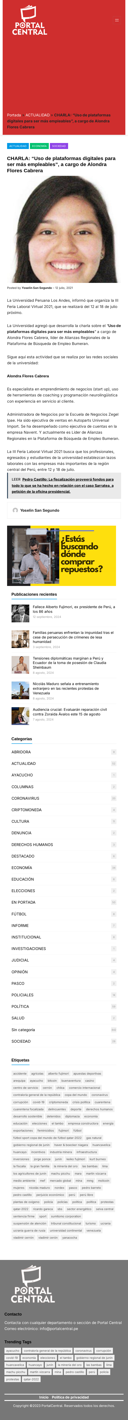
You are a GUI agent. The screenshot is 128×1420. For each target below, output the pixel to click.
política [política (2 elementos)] (91, 1202)
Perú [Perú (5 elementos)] (72, 1195)
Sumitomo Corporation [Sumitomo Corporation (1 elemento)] (66, 1216)
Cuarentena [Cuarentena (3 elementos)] (102, 1102)
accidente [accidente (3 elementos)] (20, 1073)
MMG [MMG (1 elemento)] (90, 1180)
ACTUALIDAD (38, 115)
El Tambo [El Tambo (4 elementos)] (57, 1123)
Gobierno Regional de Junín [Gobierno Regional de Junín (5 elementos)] (31, 1145)
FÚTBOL (19, 914)
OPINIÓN (20, 972)
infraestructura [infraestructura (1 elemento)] (87, 1152)
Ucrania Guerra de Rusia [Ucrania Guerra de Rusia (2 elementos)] (29, 1230)
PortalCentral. (52, 1406)
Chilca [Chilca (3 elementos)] (60, 1087)
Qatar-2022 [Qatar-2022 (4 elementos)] (20, 1209)
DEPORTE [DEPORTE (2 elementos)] (76, 1109)
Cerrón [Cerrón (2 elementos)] (47, 1087)
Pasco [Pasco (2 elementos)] (73, 1187)
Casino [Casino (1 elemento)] (89, 1080)
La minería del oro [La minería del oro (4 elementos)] (66, 1166)
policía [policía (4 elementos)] (48, 1202)
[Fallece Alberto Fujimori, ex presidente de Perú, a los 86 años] (20, 614)
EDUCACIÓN (23, 879)
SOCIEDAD (59, 146)
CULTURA (20, 821)
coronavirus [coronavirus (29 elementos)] (100, 1095)
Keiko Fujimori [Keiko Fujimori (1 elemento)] (76, 1159)
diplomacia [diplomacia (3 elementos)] (72, 1116)
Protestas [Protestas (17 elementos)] (107, 1202)
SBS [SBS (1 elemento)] (59, 1209)
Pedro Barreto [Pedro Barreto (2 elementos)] (91, 1187)
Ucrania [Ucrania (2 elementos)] (105, 1223)
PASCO (18, 983)
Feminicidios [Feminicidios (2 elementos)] (45, 1130)
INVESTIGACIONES (29, 948)
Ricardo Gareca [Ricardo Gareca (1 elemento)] (43, 1209)
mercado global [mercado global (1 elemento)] (60, 1180)
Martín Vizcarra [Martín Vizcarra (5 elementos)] (96, 1173)
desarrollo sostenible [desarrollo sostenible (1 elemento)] (27, 1116)
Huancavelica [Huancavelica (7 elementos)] (101, 1145)
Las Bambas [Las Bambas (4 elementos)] (90, 1166)
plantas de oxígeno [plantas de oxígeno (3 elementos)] (26, 1202)
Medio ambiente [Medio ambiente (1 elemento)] (24, 1180)
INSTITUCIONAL (26, 937)
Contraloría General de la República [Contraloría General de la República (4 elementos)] (36, 1095)
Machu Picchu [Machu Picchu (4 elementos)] (60, 1173)
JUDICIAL (20, 960)
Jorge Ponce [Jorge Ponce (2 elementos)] (42, 1159)
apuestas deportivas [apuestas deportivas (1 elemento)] (87, 1073)
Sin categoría (23, 1030)
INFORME (20, 925)
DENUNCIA (22, 833)
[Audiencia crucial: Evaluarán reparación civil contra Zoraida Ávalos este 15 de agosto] (20, 716)
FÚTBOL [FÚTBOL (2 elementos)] (77, 1130)
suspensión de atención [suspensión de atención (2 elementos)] (29, 1223)
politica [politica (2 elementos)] (77, 1202)
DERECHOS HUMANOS (32, 844)
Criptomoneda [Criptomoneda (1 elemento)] (58, 1102)
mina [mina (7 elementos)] (79, 1180)
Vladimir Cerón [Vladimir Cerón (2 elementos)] (48, 1237)
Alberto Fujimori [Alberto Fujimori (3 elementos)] (58, 1073)
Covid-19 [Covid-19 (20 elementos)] (38, 1102)
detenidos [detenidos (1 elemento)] (54, 1116)
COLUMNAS (22, 787)
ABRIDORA (21, 752)
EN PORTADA (23, 902)
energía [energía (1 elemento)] (108, 1123)
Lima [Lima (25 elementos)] (105, 1166)
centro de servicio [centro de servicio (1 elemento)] (25, 1087)
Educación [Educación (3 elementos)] (20, 1123)
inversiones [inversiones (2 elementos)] (21, 1159)
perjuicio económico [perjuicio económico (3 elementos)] (50, 1195)
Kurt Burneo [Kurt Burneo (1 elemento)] (98, 1159)
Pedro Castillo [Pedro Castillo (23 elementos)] (22, 1195)
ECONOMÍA (39, 146)
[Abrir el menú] (117, 20)
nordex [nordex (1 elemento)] (59, 1187)
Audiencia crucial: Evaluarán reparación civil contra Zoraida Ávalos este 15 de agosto (70, 711)
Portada (14, 115)
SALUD (18, 1018)
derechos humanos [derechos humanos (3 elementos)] (99, 1109)
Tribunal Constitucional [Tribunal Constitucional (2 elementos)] (66, 1223)
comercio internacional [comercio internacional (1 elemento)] (84, 1087)
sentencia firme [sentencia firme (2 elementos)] (24, 1216)
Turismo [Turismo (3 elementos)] (91, 1223)
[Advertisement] (64, 74)
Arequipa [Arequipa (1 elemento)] (19, 1080)
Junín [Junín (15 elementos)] (58, 1159)
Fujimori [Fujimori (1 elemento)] (64, 1130)
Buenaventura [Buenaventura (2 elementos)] (71, 1080)
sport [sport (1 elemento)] (42, 1216)
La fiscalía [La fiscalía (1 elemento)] (19, 1166)
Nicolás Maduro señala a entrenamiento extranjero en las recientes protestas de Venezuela (66, 688)
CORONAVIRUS (25, 798)
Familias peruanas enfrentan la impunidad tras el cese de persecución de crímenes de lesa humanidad (73, 637)
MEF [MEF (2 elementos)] (42, 1180)
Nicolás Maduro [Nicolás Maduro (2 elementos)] (39, 1187)
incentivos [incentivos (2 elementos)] (38, 1152)
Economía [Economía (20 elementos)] (91, 1116)
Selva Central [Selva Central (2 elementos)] (104, 1209)
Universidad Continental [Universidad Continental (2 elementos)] (66, 1230)
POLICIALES (22, 995)
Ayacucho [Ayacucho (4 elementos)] (36, 1080)
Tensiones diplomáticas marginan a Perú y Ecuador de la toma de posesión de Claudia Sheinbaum (69, 663)
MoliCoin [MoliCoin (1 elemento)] (103, 1180)
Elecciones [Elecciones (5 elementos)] (39, 1123)
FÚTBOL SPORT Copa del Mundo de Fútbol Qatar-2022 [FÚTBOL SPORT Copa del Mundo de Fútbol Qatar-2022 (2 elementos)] (47, 1138)
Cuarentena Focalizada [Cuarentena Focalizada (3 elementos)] (28, 1109)
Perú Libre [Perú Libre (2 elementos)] (86, 1195)
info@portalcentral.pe (59, 1328)
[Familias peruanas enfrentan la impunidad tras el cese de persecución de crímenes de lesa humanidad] (20, 639)
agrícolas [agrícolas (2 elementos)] (37, 1073)
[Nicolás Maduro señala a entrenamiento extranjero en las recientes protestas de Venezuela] (20, 691)
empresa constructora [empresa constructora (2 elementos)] (83, 1123)
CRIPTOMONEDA (27, 810)
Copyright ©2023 (27, 1406)
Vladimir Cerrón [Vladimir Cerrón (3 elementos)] (23, 1237)
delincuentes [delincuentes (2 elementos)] (57, 1109)
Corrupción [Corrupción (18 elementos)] (20, 1102)
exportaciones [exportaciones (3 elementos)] (23, 1130)
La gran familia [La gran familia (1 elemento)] (39, 1166)
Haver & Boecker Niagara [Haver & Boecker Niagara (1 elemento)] (71, 1145)
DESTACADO (23, 856)
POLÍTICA (20, 1006)
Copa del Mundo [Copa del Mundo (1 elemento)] (76, 1095)
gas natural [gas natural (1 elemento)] (93, 1138)
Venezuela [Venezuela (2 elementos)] (94, 1230)
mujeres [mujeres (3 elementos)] (18, 1187)
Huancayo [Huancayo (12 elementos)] (20, 1152)
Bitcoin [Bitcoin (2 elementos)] (52, 1080)
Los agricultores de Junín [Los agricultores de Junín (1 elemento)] (29, 1173)
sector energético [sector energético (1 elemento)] (79, 1209)
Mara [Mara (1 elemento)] (78, 1173)
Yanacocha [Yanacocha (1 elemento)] (69, 1237)
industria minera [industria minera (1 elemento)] (61, 1152)
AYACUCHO (22, 775)
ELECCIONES (23, 891)
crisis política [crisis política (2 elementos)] (81, 1102)
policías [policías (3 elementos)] (62, 1202)
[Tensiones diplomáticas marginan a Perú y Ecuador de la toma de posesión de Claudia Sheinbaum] (20, 665)
